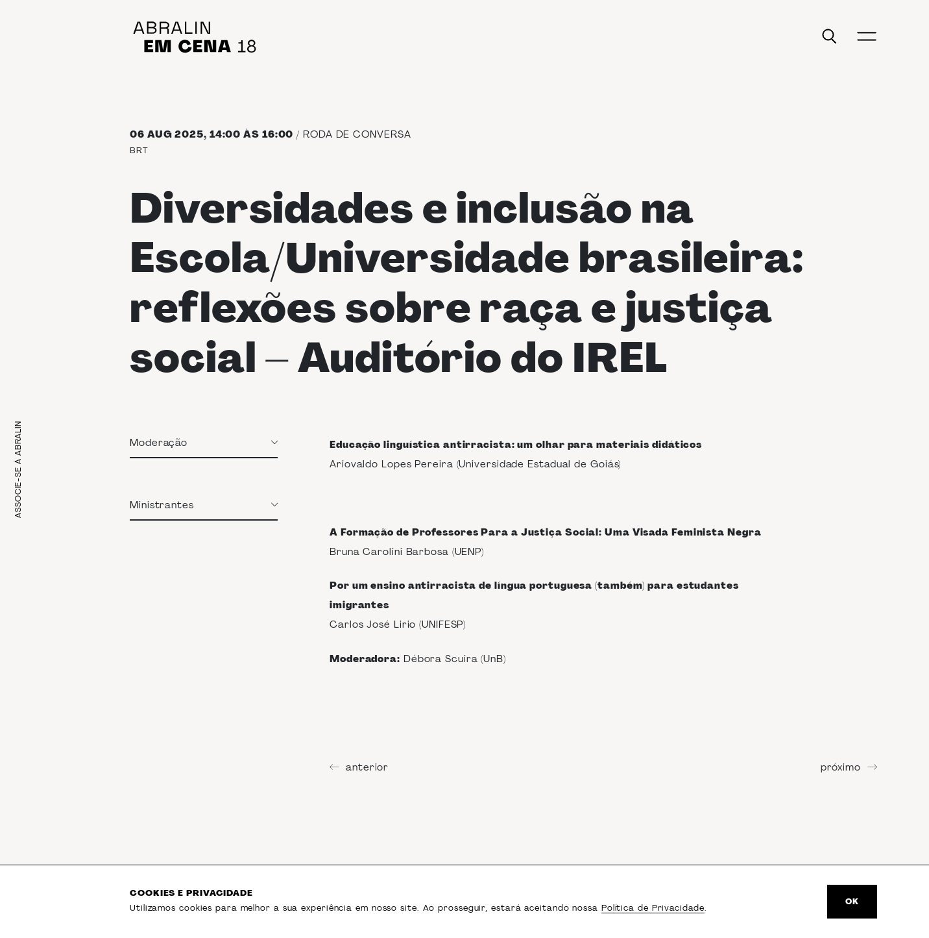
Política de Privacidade (653, 907)
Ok (852, 901)
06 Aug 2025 (167, 134)
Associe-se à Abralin (18, 469)
